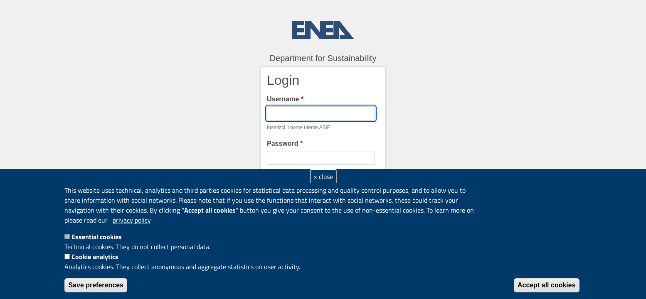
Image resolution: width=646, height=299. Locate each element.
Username (285, 99)
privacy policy (132, 220)
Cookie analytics (95, 257)
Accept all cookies (547, 285)
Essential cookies (97, 237)
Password (285, 143)
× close (323, 176)
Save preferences (95, 285)
